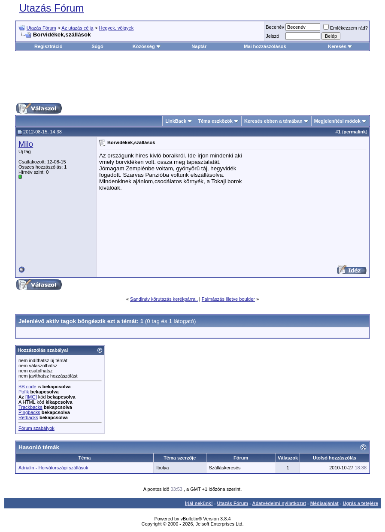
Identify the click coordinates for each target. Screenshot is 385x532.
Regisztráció (48, 46)
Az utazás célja (77, 27)
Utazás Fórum (51, 8)
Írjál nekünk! (199, 503)
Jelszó (272, 36)
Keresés (340, 46)
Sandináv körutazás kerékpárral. (164, 299)
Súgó (97, 46)
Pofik (23, 391)
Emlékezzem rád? (345, 27)
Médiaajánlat (324, 503)
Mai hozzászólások (265, 46)
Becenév (275, 27)
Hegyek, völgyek (116, 27)
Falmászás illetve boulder (228, 299)
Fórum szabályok (36, 428)
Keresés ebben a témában (273, 121)
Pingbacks (29, 412)
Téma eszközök (215, 121)
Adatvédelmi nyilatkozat (279, 503)
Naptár (198, 46)
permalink (354, 131)
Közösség (147, 46)
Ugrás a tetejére (360, 503)
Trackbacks (30, 407)
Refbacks (28, 417)
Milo (25, 143)
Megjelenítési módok (337, 121)
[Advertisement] (192, 76)
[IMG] (31, 396)
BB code (27, 386)
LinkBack (175, 121)
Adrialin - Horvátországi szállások (53, 467)
